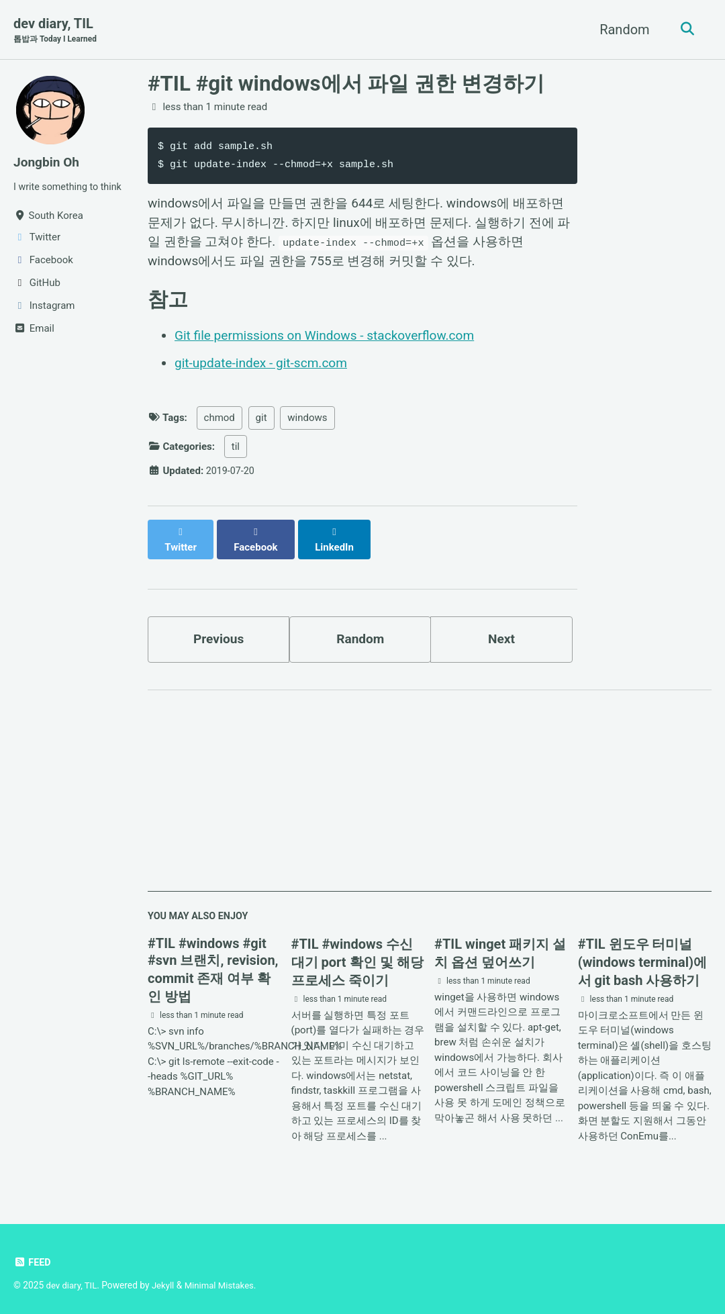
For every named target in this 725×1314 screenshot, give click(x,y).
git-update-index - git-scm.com (265, 369)
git (261, 424)
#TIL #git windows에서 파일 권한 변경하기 (346, 84)
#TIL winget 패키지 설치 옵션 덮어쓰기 (500, 948)
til (236, 452)
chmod (219, 424)
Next (501, 631)
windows (307, 424)
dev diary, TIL (57, 30)
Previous (218, 631)
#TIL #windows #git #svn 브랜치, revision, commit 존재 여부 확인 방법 (213, 964)
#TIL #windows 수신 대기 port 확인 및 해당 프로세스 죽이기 (357, 957)
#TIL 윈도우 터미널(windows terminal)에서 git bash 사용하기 (642, 957)
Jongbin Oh (48, 162)
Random (621, 29)
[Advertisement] (430, 790)
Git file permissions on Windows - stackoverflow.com (332, 342)
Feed (32, 1257)
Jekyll (166, 1279)
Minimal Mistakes (224, 1279)
